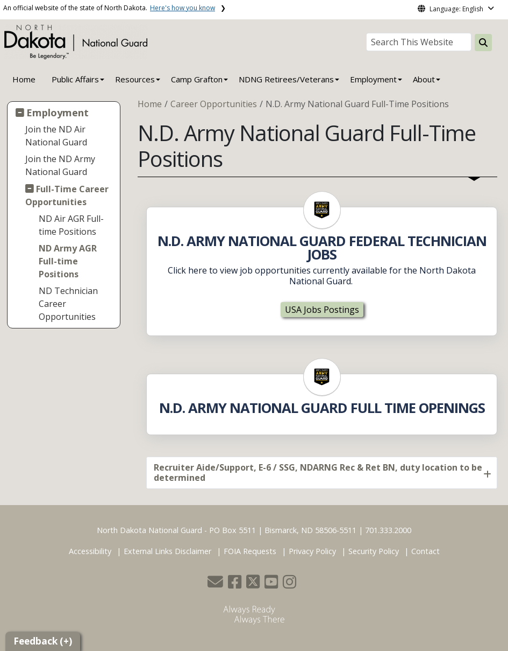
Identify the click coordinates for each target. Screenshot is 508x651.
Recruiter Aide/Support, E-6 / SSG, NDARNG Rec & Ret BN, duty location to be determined (318, 472)
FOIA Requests (250, 551)
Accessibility (90, 551)
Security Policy (373, 551)
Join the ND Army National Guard (60, 165)
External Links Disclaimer (167, 551)
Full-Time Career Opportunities (67, 195)
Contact (425, 551)
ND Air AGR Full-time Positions (71, 225)
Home (23, 79)
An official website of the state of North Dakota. (109, 7)
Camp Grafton (197, 79)
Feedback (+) (42, 641)
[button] (216, 584)
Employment (57, 112)
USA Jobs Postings (322, 310)
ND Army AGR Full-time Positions (68, 261)
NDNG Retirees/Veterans (286, 79)
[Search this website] (483, 42)
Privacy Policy (312, 551)
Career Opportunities (213, 104)
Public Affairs (75, 79)
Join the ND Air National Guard (56, 135)
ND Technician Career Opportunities (68, 304)
